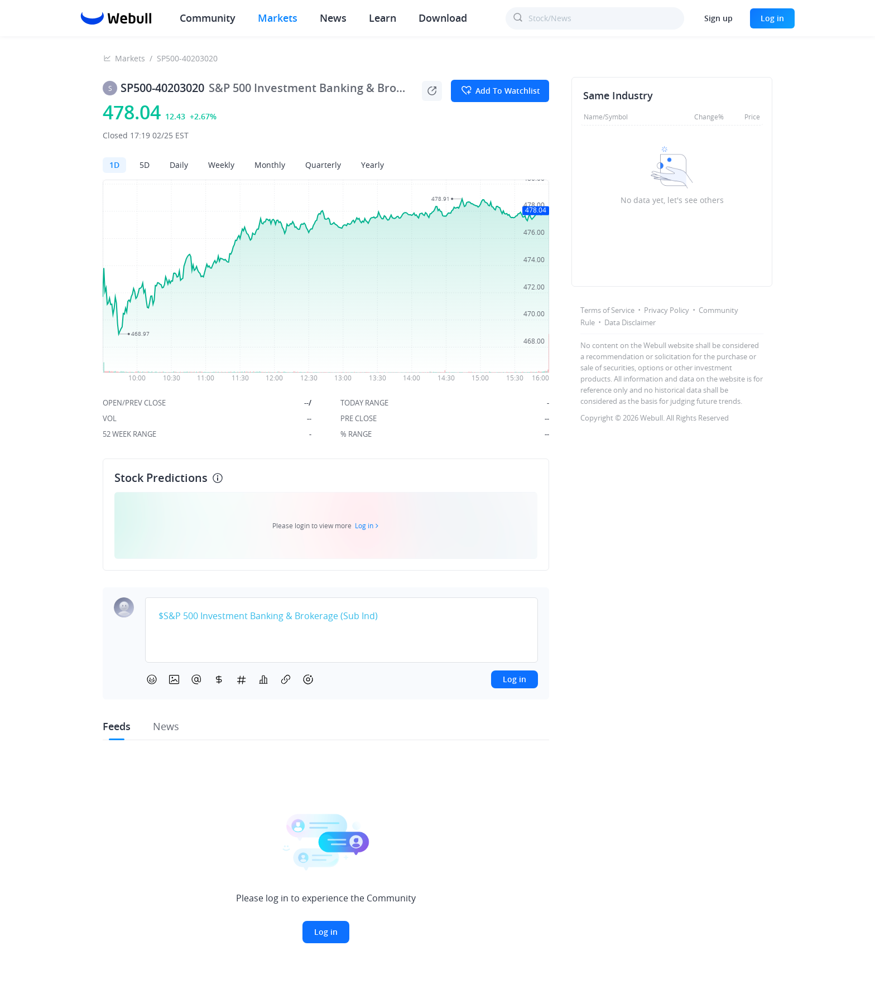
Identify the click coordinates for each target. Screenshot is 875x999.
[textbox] (341, 616)
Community (207, 18)
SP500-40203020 (187, 58)
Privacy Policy (666, 310)
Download (443, 18)
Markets (277, 18)
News (333, 18)
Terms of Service (607, 310)
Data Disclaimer (630, 322)
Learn (382, 18)
